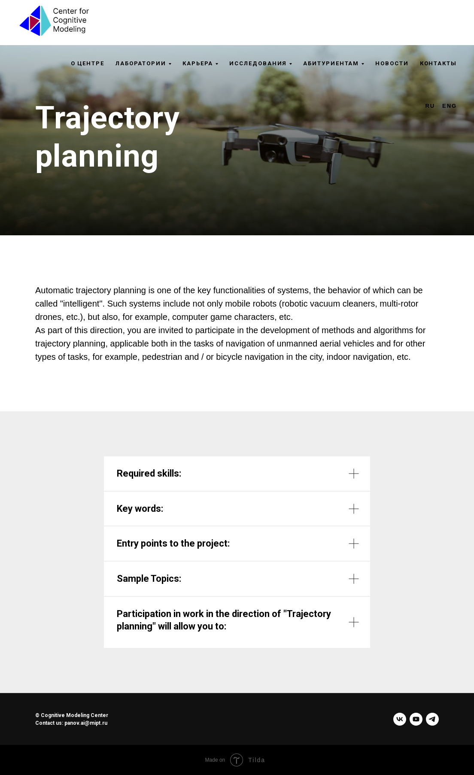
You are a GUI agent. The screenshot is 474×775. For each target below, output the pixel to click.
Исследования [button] (258, 63)
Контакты (438, 63)
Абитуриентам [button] (331, 63)
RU (430, 106)
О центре (87, 63)
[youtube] (416, 719)
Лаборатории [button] (140, 63)
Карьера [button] (197, 63)
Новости (391, 63)
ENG (449, 106)
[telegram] (432, 719)
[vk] (399, 719)
